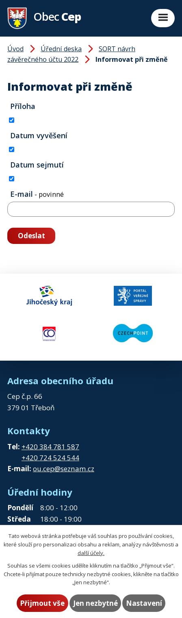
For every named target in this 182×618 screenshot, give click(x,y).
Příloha (22, 106)
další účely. (91, 553)
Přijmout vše (42, 603)
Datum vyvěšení (38, 135)
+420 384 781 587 (50, 446)
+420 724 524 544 (50, 457)
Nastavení (144, 603)
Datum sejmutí (37, 165)
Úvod (15, 48)
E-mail (37, 194)
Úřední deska (61, 48)
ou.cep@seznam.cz (63, 468)
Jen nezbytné (95, 603)
